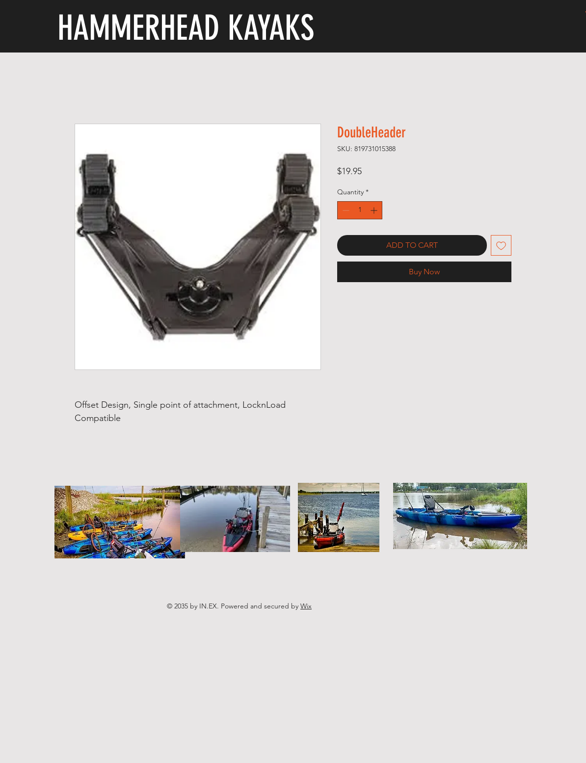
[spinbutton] (360, 210)
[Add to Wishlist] (501, 245)
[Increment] (375, 210)
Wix (306, 606)
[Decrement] (345, 210)
